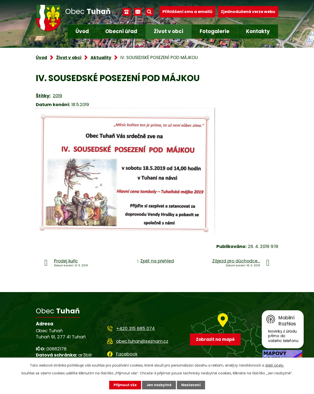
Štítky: (43, 96)
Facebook (127, 354)
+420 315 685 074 (135, 328)
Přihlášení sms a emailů (187, 11)
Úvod (82, 31)
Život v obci (168, 31)
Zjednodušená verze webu (248, 11)
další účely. (274, 365)
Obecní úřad (121, 31)
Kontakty (258, 31)
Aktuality (101, 58)
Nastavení (191, 384)
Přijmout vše (124, 384)
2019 (57, 96)
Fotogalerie (214, 31)
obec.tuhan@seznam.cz (142, 341)
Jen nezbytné (159, 384)
